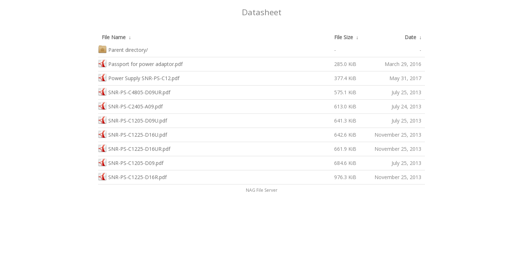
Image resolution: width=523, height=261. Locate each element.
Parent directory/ (123, 49)
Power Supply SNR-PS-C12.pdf (138, 77)
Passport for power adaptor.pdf (140, 63)
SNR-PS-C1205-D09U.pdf (132, 120)
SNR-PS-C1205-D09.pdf (130, 162)
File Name (114, 37)
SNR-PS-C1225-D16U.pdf (132, 134)
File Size (343, 37)
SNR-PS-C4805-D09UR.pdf (134, 91)
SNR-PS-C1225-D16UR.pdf (134, 148)
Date (410, 37)
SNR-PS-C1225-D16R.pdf (132, 176)
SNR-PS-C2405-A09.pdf (130, 106)
